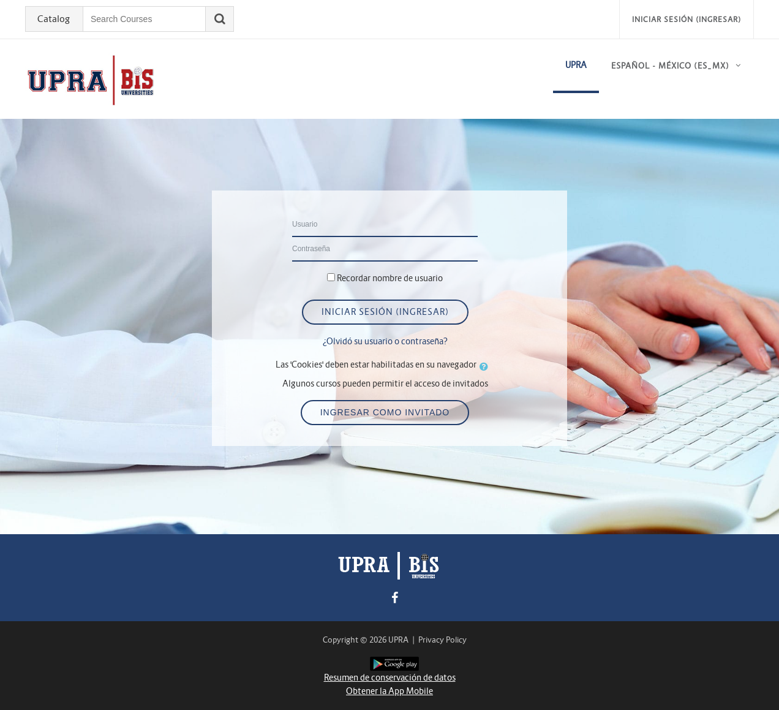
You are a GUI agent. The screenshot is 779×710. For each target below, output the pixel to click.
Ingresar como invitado (385, 412)
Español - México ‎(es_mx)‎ (670, 66)
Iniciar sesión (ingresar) (686, 19)
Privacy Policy (442, 640)
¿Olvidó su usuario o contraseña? (385, 341)
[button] (486, 366)
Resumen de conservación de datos (390, 677)
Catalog (53, 19)
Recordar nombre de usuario (390, 278)
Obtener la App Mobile (389, 691)
